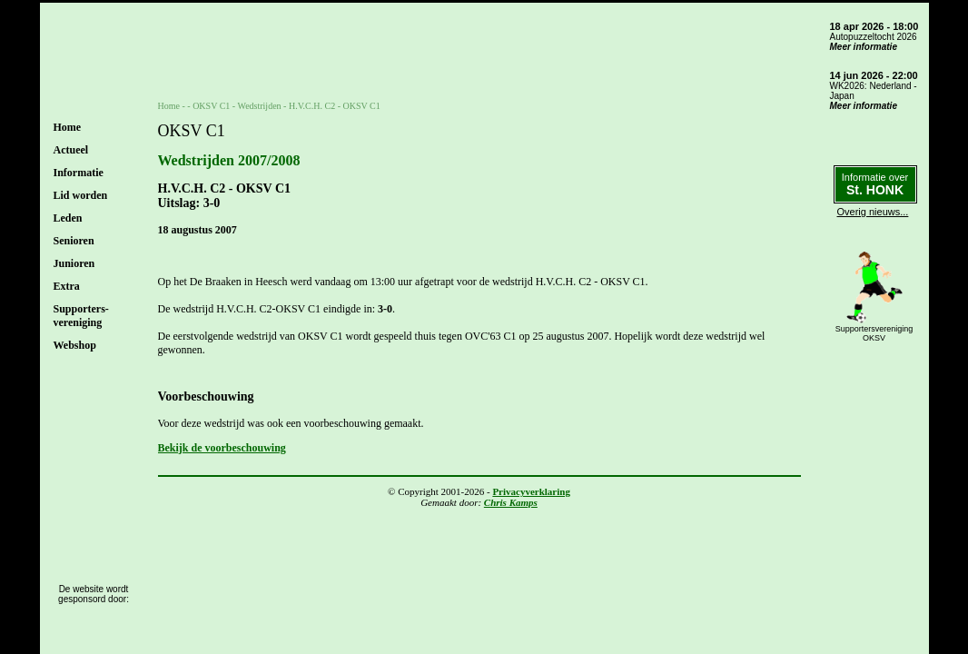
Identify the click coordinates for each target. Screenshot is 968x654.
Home (68, 127)
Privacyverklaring (531, 491)
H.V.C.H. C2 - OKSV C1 (334, 106)
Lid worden (81, 195)
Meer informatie (863, 47)
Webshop (75, 345)
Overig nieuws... (873, 211)
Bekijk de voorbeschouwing (222, 447)
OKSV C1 (211, 106)
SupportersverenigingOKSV (874, 333)
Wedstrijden (260, 106)
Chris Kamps (511, 502)
